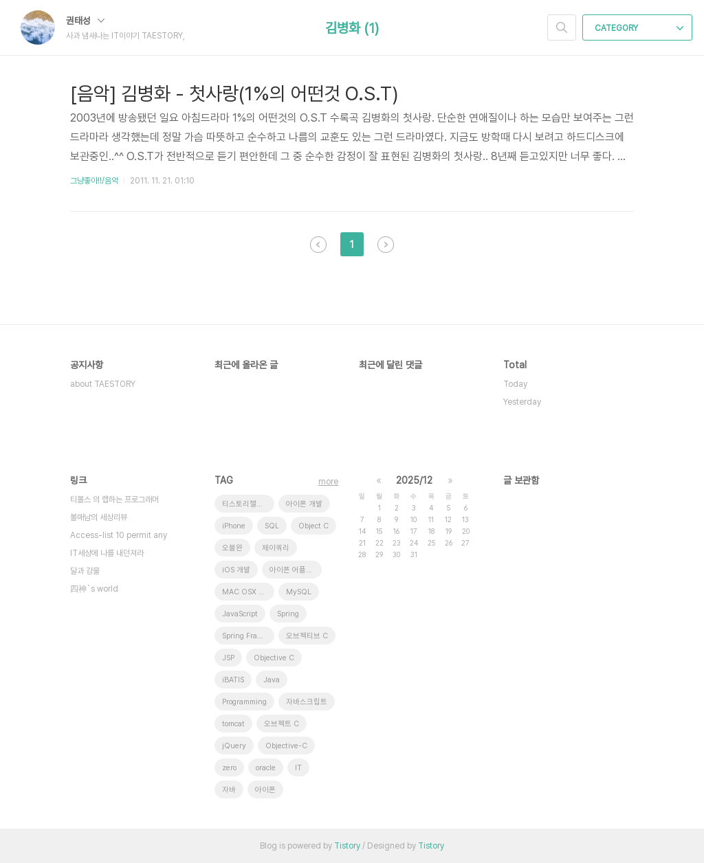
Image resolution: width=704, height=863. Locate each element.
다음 (385, 244)
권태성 (85, 20)
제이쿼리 (275, 547)
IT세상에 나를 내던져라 (107, 553)
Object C (313, 526)
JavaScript (240, 613)
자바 (229, 789)
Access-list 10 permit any (118, 535)
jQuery (234, 745)
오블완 (232, 547)
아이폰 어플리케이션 (296, 569)
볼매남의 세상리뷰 (98, 517)
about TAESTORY (102, 384)
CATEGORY (639, 28)
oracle (266, 767)
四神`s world (94, 589)
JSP (228, 657)
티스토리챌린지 (246, 504)
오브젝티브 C (307, 635)
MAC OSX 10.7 (248, 591)
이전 (318, 244)
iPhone (233, 526)
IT (298, 767)
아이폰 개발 (304, 504)
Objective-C (286, 745)
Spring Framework (248, 635)
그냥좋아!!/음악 (94, 181)
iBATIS (233, 679)
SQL (272, 526)
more (328, 481)
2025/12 (414, 480)
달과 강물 (85, 571)
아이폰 (265, 789)
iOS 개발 (236, 569)
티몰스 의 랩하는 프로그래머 (114, 499)
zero (229, 767)
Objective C (274, 657)
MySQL (298, 591)
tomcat (233, 723)
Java (271, 679)
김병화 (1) (352, 28)
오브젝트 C (281, 723)
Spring (288, 613)
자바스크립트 (306, 701)
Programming (244, 701)
